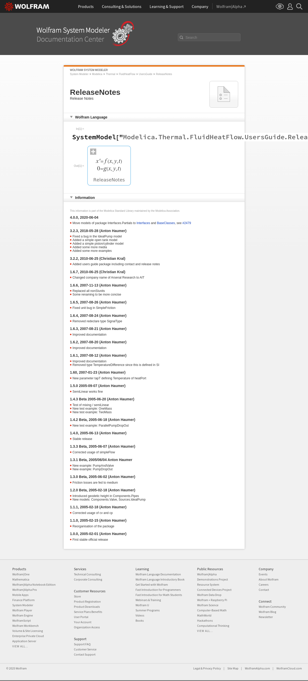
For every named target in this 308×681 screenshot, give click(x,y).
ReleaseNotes (164, 74)
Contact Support (84, 654)
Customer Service (85, 649)
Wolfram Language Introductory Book (160, 579)
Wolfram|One (21, 574)
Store (77, 596)
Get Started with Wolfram (152, 584)
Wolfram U (142, 605)
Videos (140, 615)
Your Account (82, 622)
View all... (20, 646)
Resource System (208, 584)
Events (263, 574)
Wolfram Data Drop (209, 595)
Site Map (232, 668)
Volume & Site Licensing (27, 631)
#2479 (186, 223)
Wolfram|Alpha (207, 574)
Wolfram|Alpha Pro (24, 590)
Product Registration (87, 601)
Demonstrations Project (212, 579)
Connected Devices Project (214, 590)
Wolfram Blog (267, 612)
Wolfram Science (207, 605)
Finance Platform (23, 600)
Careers (263, 584)
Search (191, 37)
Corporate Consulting (88, 579)
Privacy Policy (212, 668)
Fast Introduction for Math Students (159, 595)
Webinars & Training (148, 600)
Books (140, 620)
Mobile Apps (20, 595)
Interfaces (143, 223)
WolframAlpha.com (257, 668)
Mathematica (20, 579)
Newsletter (266, 617)
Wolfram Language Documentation (158, 574)
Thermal (110, 74)
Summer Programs (148, 610)
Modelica (97, 74)
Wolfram (21, 668)
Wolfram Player (22, 610)
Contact (264, 590)
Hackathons (205, 620)
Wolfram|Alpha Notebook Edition (34, 584)
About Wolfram (268, 579)
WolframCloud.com (289, 668)
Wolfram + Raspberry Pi (212, 600)
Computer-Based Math (212, 610)
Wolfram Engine (22, 615)
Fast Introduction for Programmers (158, 590)
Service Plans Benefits (88, 612)
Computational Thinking (213, 626)
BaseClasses (166, 223)
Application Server (24, 641)
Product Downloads (87, 607)
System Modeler (79, 74)
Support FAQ (82, 644)
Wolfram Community (272, 607)
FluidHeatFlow (127, 74)
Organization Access (87, 627)
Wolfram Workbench (25, 626)
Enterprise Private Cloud (28, 636)
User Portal (81, 617)
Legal (196, 668)
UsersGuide (145, 74)
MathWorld (204, 615)
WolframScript (21, 620)
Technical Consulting (87, 574)
